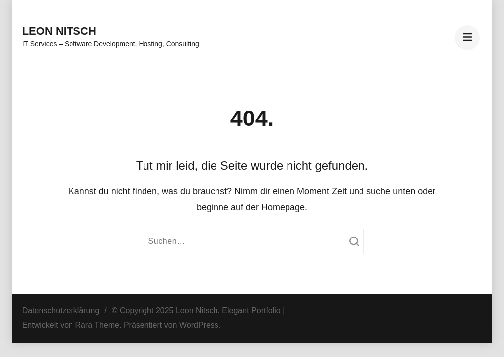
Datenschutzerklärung (61, 310)
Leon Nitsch (59, 31)
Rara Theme (97, 325)
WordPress (198, 325)
